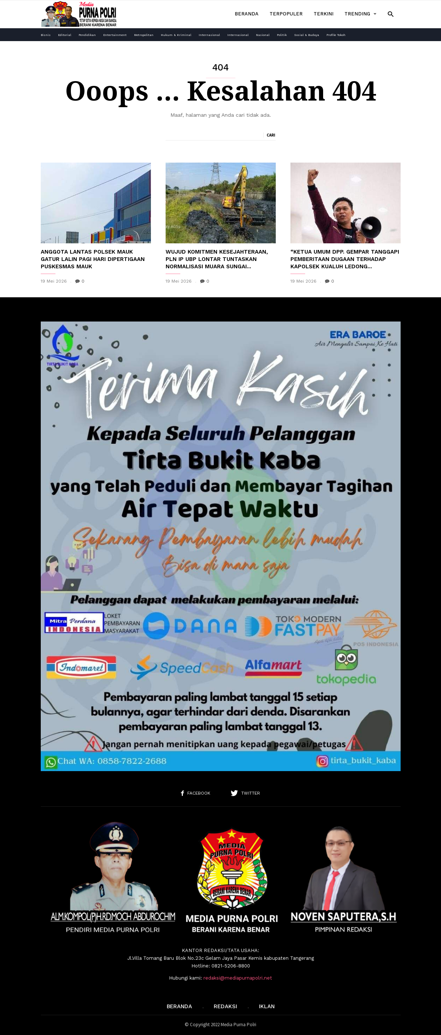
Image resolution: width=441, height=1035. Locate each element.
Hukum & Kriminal (176, 35)
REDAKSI (225, 1006)
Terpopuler (286, 14)
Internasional (209, 35)
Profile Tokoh (336, 35)
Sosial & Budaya (306, 35)
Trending (360, 14)
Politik (282, 35)
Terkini (323, 14)
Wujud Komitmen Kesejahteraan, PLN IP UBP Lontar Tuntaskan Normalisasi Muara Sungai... (217, 259)
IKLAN (267, 1006)
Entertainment (115, 35)
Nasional (263, 35)
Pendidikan (87, 35)
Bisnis (46, 35)
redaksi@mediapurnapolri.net (237, 978)
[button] (390, 13)
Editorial (64, 35)
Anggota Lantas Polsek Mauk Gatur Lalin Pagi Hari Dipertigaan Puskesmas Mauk (93, 259)
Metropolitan (143, 35)
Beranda (247, 14)
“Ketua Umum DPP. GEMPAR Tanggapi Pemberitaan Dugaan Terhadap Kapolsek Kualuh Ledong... (344, 259)
